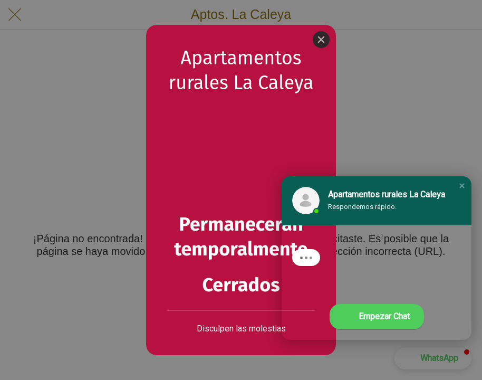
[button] (462, 185)
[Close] (321, 39)
